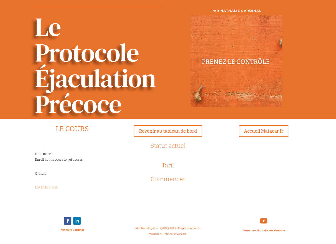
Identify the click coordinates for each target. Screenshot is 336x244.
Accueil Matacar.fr (264, 131)
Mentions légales (146, 228)
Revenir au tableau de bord (168, 131)
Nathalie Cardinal (72, 229)
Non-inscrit (43, 154)
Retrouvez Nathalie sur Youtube (263, 230)
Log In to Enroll (46, 187)
